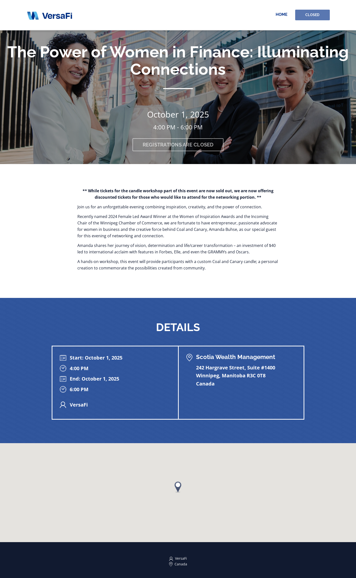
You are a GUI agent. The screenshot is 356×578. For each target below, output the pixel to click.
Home (282, 14)
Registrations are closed (178, 145)
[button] (178, 487)
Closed (313, 15)
